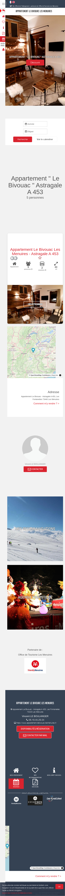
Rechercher (23, 139)
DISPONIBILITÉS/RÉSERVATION (36, 728)
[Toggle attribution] (60, 375)
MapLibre (55, 375)
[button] (45, 139)
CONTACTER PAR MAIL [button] (36, 735)
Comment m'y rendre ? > (46, 403)
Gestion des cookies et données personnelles (17, 893)
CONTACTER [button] (36, 469)
